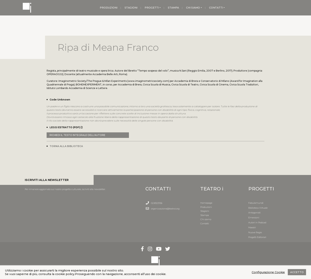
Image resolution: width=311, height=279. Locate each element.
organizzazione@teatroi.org (165, 208)
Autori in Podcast (257, 222)
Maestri (252, 227)
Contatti (204, 223)
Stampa (204, 215)
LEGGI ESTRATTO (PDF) (66, 127)
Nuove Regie (255, 232)
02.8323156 (156, 203)
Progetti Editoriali (257, 237)
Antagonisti (254, 212)
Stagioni (204, 211)
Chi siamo (205, 219)
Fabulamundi (255, 203)
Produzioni (206, 207)
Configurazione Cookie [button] (268, 272)
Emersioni (253, 217)
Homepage (206, 203)
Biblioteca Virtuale (258, 207)
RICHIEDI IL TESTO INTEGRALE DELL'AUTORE (77, 135)
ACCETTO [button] (297, 272)
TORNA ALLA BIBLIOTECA (66, 146)
